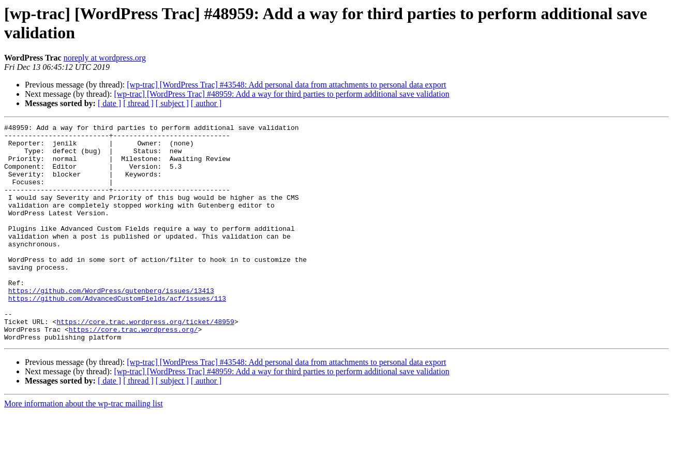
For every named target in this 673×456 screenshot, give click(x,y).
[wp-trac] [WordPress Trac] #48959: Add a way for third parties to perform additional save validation (281, 94)
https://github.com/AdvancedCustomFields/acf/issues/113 (117, 334)
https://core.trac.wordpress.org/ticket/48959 (145, 361)
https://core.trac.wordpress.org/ (133, 371)
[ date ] (109, 103)
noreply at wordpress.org (105, 57)
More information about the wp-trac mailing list (83, 447)
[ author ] (206, 103)
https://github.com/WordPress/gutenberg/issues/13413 (111, 324)
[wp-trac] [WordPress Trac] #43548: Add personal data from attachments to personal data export (286, 84)
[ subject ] (172, 103)
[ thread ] (138, 103)
